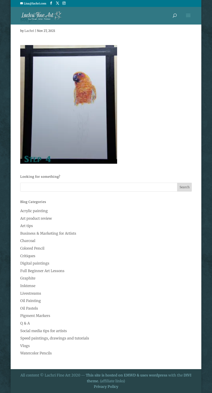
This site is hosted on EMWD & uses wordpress (126, 375)
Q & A (25, 323)
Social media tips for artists (43, 331)
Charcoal (27, 240)
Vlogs (25, 345)
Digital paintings (34, 263)
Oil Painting (30, 300)
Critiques (27, 256)
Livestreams (30, 293)
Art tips (26, 225)
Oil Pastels (29, 308)
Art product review (36, 218)
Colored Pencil (32, 248)
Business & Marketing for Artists (48, 233)
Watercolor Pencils (36, 353)
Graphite (27, 278)
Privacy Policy (106, 386)
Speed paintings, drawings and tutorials (54, 338)
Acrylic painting (34, 211)
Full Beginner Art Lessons (42, 271)
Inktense (27, 285)
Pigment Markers (35, 315)
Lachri (29, 31)
